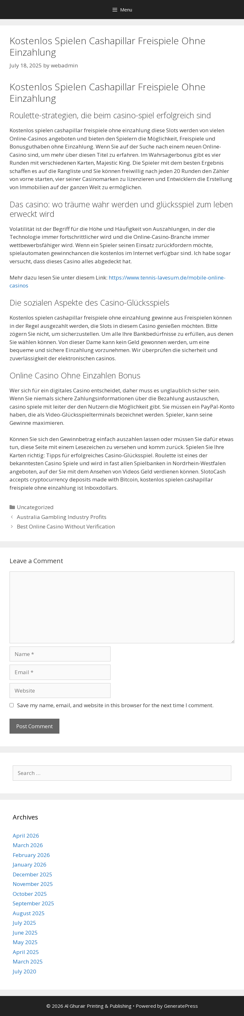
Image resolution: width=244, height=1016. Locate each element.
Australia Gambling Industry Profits (61, 517)
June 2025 (25, 932)
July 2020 (24, 971)
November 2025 (33, 884)
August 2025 (29, 913)
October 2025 (30, 893)
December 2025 (32, 874)
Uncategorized (35, 507)
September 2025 (33, 903)
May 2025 (25, 942)
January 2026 (29, 864)
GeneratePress (181, 1006)
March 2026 (28, 845)
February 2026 (31, 855)
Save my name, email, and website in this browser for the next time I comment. (115, 705)
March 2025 (28, 961)
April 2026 (26, 835)
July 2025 (24, 922)
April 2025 (26, 952)
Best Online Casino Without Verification (66, 526)
